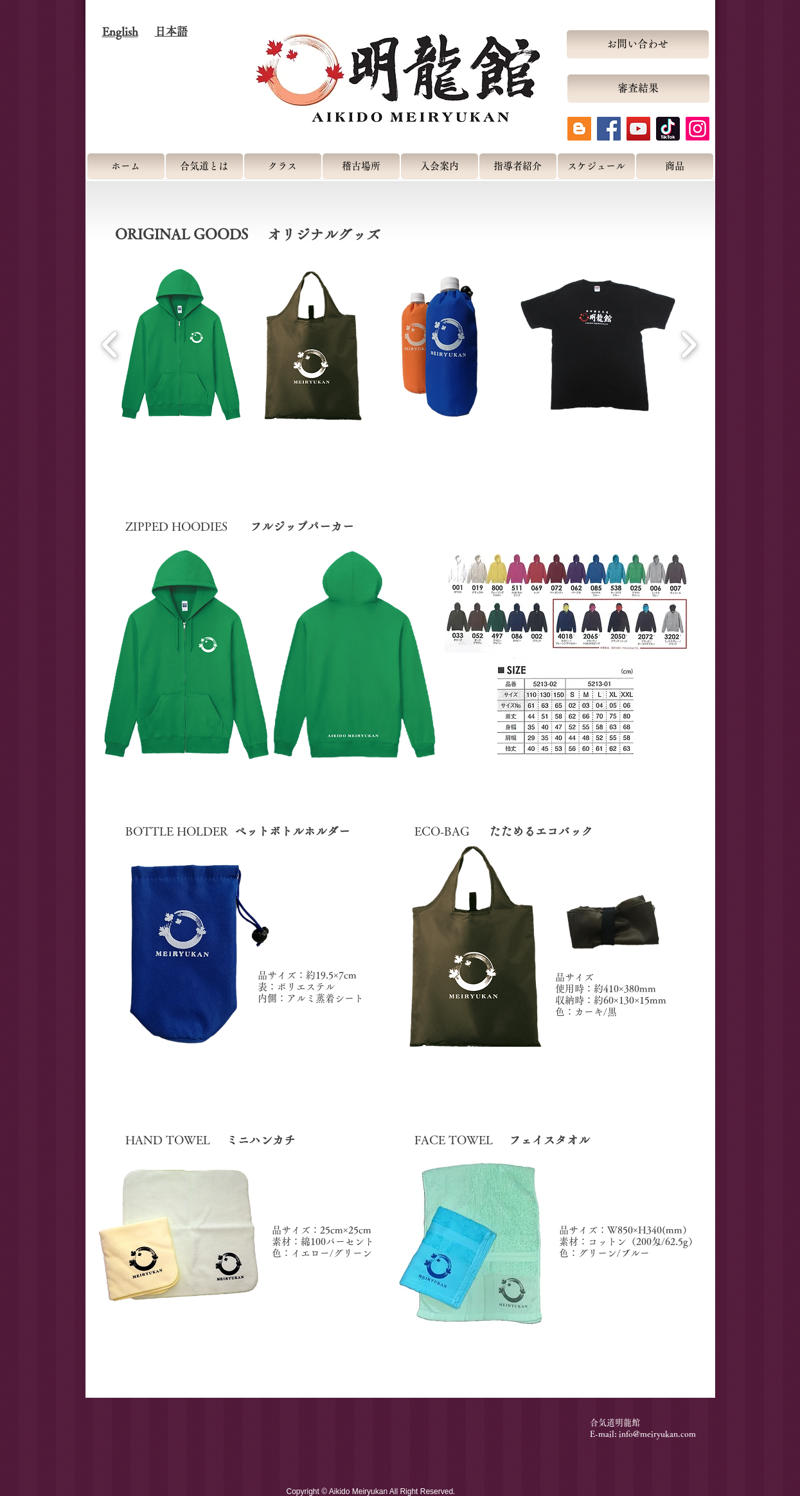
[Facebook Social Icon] (609, 129)
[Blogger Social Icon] (579, 129)
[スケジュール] (596, 166)
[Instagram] (697, 129)
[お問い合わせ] (638, 44)
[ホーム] (125, 166)
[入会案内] (439, 166)
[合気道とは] (204, 166)
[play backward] (110, 344)
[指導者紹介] (517, 166)
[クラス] (282, 166)
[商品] (674, 166)
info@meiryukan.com (657, 1434)
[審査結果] (638, 88)
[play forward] (688, 344)
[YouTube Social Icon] (638, 129)
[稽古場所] (361, 166)
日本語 (171, 31)
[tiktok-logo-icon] (668, 129)
